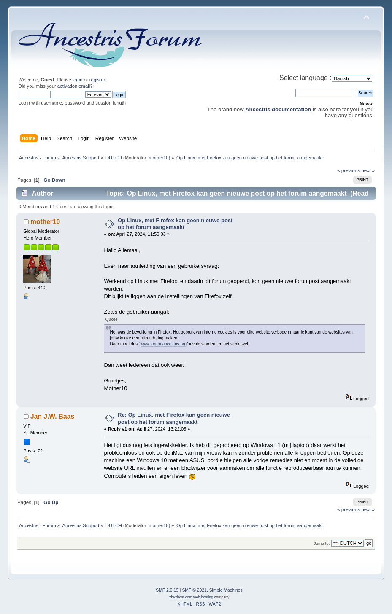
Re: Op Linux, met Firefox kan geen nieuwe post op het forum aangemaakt (174, 418)
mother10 (159, 157)
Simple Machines (226, 590)
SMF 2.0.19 (167, 590)
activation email (73, 86)
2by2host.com (180, 597)
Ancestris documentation (278, 109)
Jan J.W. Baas (52, 416)
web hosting (203, 597)
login (78, 79)
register (97, 79)
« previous (348, 170)
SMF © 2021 (194, 590)
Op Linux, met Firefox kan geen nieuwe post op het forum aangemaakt (175, 223)
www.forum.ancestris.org (164, 344)
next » (368, 170)
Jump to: (322, 543)
